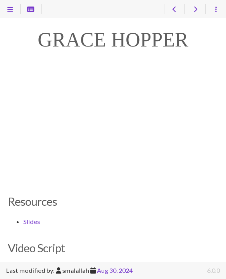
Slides (31, 221)
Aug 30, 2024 (115, 270)
